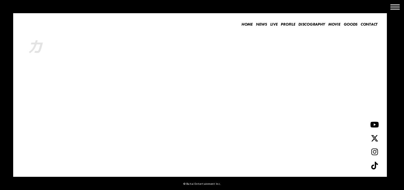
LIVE (274, 24)
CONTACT (369, 24)
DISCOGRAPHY (311, 24)
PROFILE (288, 24)
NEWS (261, 24)
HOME (247, 24)
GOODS (351, 24)
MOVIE (334, 24)
